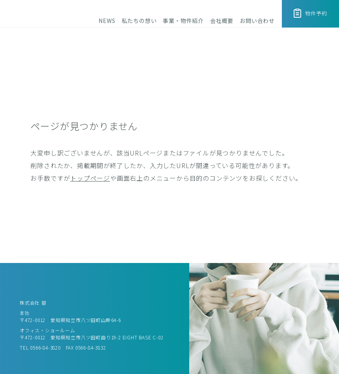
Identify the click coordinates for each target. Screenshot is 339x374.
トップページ (90, 178)
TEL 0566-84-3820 (40, 347)
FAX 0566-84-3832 (86, 347)
